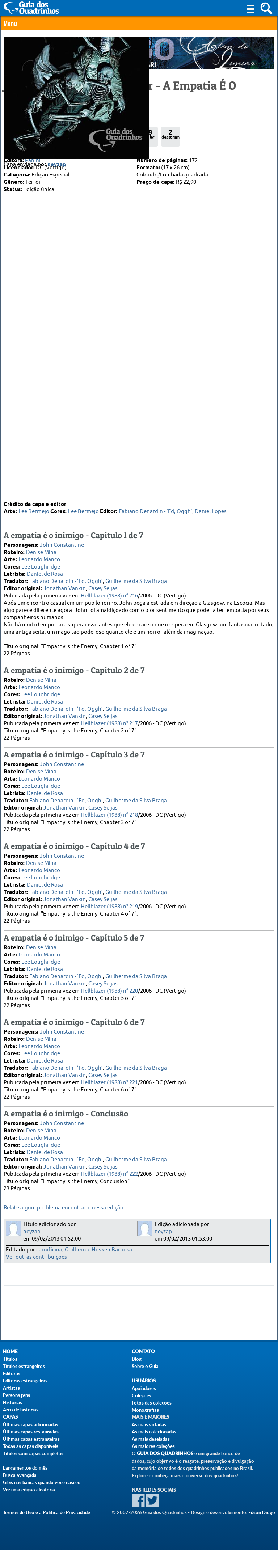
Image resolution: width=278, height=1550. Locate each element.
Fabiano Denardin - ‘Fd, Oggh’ (155, 510)
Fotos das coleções (152, 1403)
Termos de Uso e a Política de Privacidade (46, 1512)
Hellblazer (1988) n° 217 (109, 722)
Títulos (10, 1359)
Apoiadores (144, 1388)
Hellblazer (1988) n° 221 (109, 1081)
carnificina (49, 1249)
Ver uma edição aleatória (29, 1489)
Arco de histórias (20, 1409)
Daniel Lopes (211, 510)
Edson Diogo (261, 1512)
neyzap (56, 480)
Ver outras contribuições (36, 1257)
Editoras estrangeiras (25, 1381)
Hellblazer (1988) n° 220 (109, 990)
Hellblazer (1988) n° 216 (109, 595)
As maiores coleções (153, 1446)
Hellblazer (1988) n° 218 (109, 814)
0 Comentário (28, 110)
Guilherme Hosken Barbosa (98, 1249)
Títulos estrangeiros (24, 1366)
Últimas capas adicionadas (30, 1424)
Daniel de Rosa (45, 573)
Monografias (145, 1410)
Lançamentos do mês (25, 1468)
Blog (137, 1359)
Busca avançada (20, 1475)
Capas (10, 1417)
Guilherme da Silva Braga (136, 580)
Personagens (16, 1395)
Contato (143, 1351)
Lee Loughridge (40, 566)
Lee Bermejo (33, 510)
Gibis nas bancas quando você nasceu (41, 1482)
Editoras (11, 1373)
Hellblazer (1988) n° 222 (109, 1173)
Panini (33, 160)
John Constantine (62, 544)
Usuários (144, 1381)
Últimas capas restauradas (31, 1432)
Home (10, 1351)
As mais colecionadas (154, 1432)
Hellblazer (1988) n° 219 (109, 906)
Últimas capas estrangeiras (31, 1439)
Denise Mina (41, 551)
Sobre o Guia (145, 1366)
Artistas (11, 1388)
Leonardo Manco (39, 559)
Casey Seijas (103, 587)
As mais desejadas (151, 1439)
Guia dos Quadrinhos (165, 1453)
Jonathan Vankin (64, 587)
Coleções (141, 1395)
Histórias (12, 1402)
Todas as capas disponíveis (30, 1446)
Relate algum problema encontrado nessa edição (63, 1207)
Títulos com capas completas (33, 1453)
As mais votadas (149, 1424)
